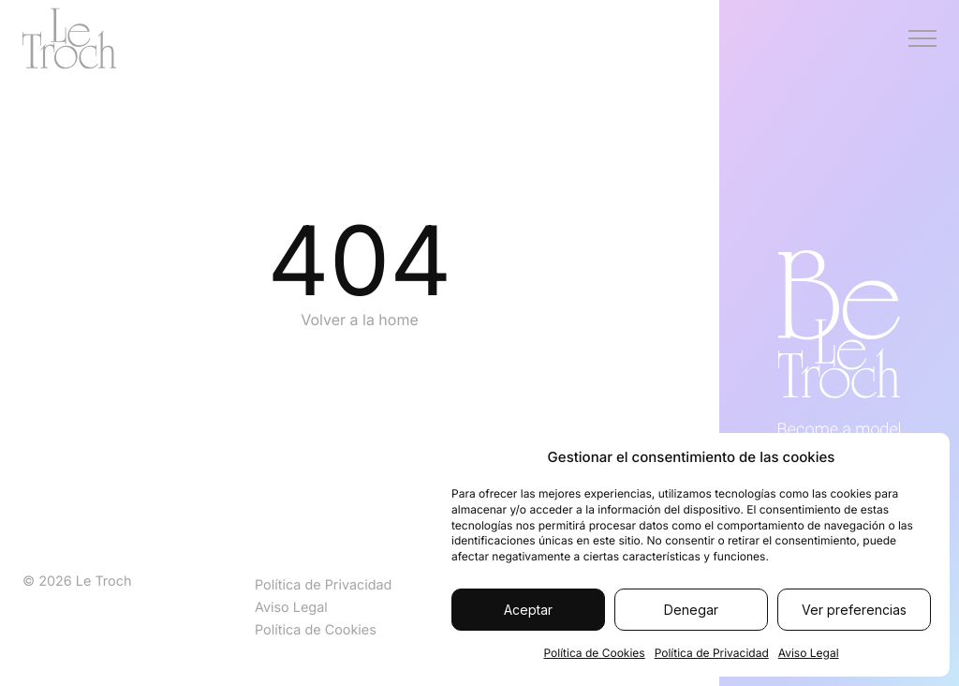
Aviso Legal (808, 653)
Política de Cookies (593, 653)
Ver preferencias (854, 610)
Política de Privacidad (712, 653)
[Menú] (922, 38)
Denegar (691, 610)
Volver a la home (360, 319)
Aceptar (528, 610)
